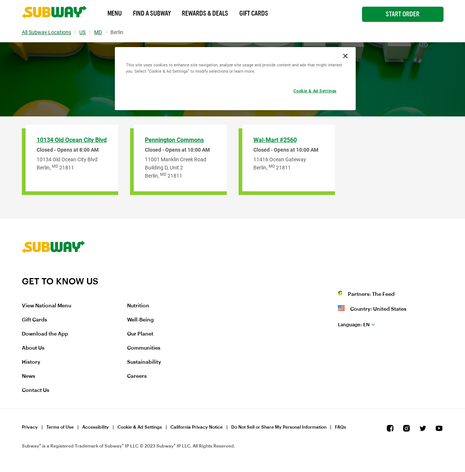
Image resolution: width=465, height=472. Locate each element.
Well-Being (140, 320)
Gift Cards (253, 13)
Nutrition (138, 305)
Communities (143, 348)
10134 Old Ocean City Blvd (72, 139)
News (28, 376)
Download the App (45, 334)
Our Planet (140, 334)
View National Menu (46, 305)
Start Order (402, 14)
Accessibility (95, 427)
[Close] (345, 56)
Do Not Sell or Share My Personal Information (278, 427)
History (31, 362)
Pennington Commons (174, 139)
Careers (137, 376)
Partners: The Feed (371, 294)
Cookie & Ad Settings (139, 427)
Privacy (30, 427)
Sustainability (144, 362)
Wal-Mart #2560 (275, 139)
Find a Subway (152, 13)
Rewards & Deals (205, 13)
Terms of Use (60, 427)
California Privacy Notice (196, 427)
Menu (114, 13)
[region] (235, 78)
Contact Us (35, 390)
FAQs (340, 427)
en (354, 324)
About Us (33, 348)
